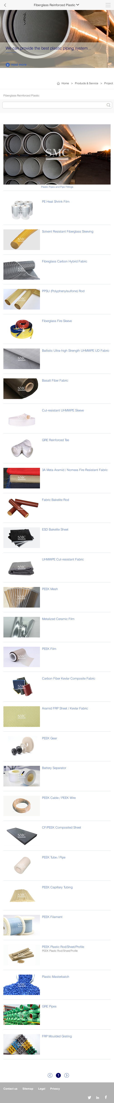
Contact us (10, 1088)
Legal (41, 1088)
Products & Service (86, 83)
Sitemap (27, 1088)
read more (16, 64)
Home (65, 83)
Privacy (55, 1088)
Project (108, 83)
